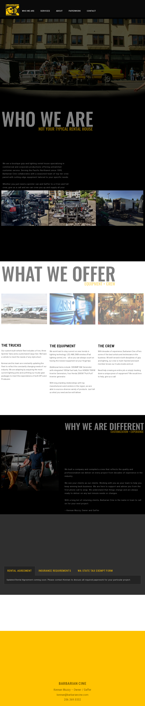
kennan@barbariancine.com (72, 701)
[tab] (19, 575)
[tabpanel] (72, 584)
